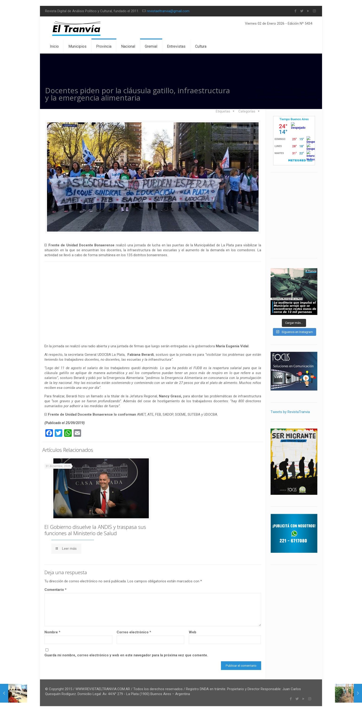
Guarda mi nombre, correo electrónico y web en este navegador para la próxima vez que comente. (126, 655)
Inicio (258, 89)
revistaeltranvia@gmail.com (168, 11)
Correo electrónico (134, 632)
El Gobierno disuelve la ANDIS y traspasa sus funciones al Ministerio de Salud (95, 530)
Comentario (55, 590)
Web (192, 632)
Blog (276, 89)
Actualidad (298, 89)
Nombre (52, 632)
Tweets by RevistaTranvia (290, 412)
